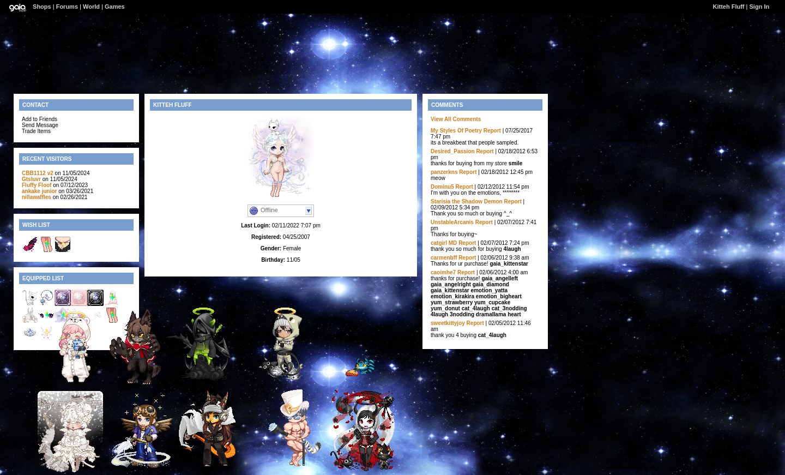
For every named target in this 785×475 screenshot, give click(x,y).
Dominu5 (442, 187)
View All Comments (456, 119)
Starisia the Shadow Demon (467, 202)
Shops (42, 6)
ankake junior (39, 191)
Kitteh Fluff (728, 6)
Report (492, 131)
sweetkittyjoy (448, 323)
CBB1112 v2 (37, 173)
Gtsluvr (31, 179)
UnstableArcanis (452, 222)
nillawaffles (36, 197)
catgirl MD (444, 243)
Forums (67, 6)
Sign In (760, 6)
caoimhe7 (443, 272)
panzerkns (444, 172)
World (91, 6)
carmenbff (444, 258)
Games (115, 6)
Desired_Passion (453, 151)
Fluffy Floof (36, 185)
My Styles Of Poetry (456, 131)
